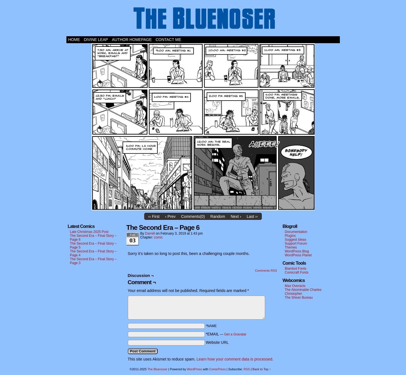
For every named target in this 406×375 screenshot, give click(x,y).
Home (74, 39)
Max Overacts (295, 286)
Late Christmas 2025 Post (89, 232)
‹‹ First (153, 216)
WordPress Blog (297, 251)
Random (217, 216)
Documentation (296, 232)
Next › (236, 216)
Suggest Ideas (295, 240)
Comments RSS (266, 270)
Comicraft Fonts (297, 272)
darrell (150, 233)
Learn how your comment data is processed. (234, 359)
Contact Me (168, 39)
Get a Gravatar (235, 334)
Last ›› (252, 216)
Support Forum (296, 243)
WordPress (194, 369)
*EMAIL (226, 334)
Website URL (217, 342)
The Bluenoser (203, 19)
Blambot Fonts (295, 269)
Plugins (290, 236)
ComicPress (217, 369)
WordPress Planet (298, 255)
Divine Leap (96, 39)
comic (158, 237)
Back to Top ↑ (262, 369)
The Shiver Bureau (299, 297)
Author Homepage (132, 39)
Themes (291, 247)
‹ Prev (170, 216)
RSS (247, 369)
